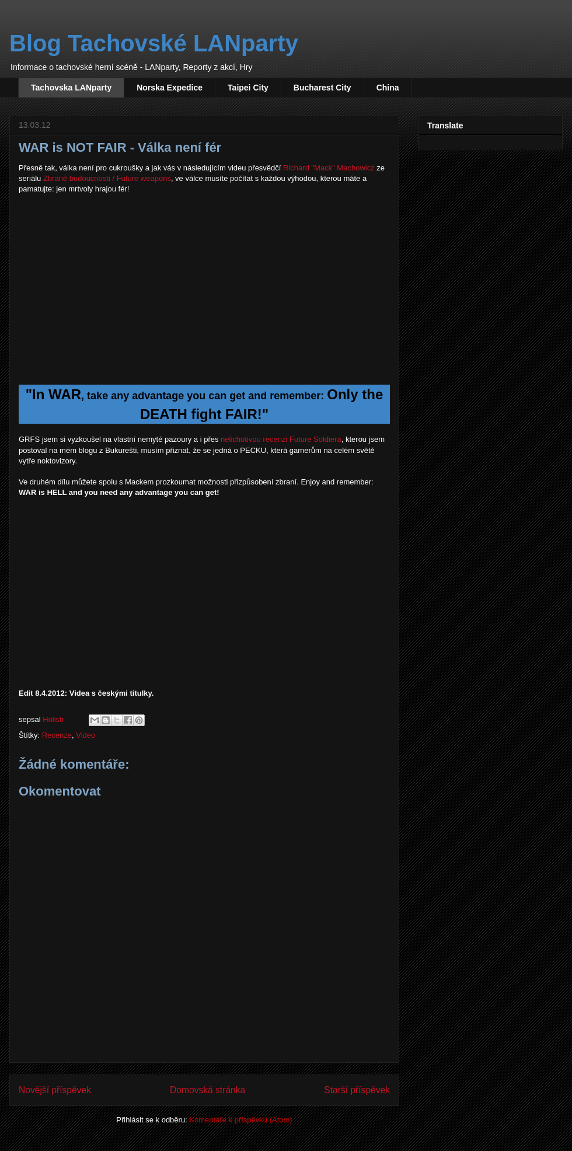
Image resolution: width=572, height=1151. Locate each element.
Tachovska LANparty (71, 87)
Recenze (57, 735)
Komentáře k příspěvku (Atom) (240, 1119)
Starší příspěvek (357, 1090)
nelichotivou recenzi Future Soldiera (281, 439)
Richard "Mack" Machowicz (329, 167)
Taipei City (248, 87)
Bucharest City (322, 87)
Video (85, 735)
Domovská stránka (207, 1090)
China (387, 87)
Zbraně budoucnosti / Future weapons (107, 178)
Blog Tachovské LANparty (153, 43)
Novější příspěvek (55, 1090)
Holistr (54, 719)
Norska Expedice (170, 87)
